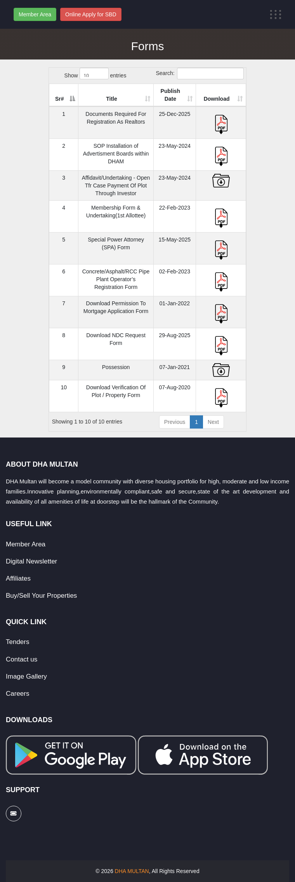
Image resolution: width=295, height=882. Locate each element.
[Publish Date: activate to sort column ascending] (185, 95)
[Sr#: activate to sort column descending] (61, 95)
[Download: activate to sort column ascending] (225, 95)
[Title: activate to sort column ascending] (119, 95)
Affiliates (18, 578)
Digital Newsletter (31, 561)
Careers (17, 693)
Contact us (21, 659)
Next (213, 422)
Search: (199, 73)
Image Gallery (26, 676)
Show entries (95, 73)
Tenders (17, 642)
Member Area (35, 14)
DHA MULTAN (132, 871)
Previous (174, 422)
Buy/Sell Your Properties (41, 595)
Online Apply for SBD (90, 14)
